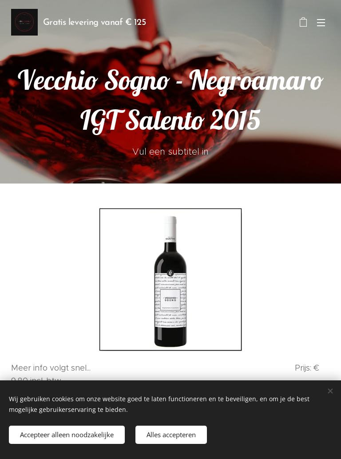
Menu (321, 22)
